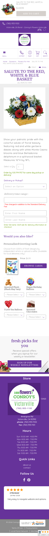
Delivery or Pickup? (13, 180)
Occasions (12, 61)
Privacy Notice (31, 528)
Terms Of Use (17, 528)
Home (5, 61)
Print (32, 67)
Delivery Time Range (16, 194)
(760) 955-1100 (12, 23)
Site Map (34, 531)
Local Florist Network (19, 531)
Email (42, 67)
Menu (4, 56)
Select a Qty (9, 166)
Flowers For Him (24, 61)
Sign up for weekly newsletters (24, 363)
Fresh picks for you (24, 348)
